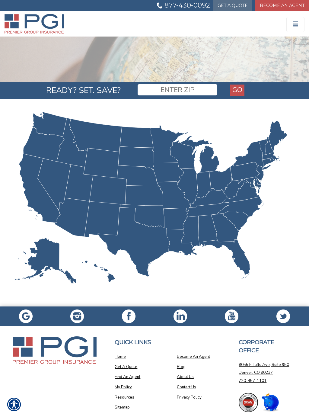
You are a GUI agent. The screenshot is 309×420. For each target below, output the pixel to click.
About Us (185, 377)
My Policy (123, 387)
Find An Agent (127, 377)
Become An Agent (193, 356)
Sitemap (122, 407)
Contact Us (186, 387)
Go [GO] (237, 90)
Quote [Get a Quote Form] (233, 5)
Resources (124, 397)
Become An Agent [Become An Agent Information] (282, 5)
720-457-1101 (252, 380)
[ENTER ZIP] (177, 89)
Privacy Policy (189, 397)
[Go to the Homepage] (39, 24)
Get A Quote (126, 367)
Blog (181, 367)
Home (120, 356)
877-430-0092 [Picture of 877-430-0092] (187, 5)
